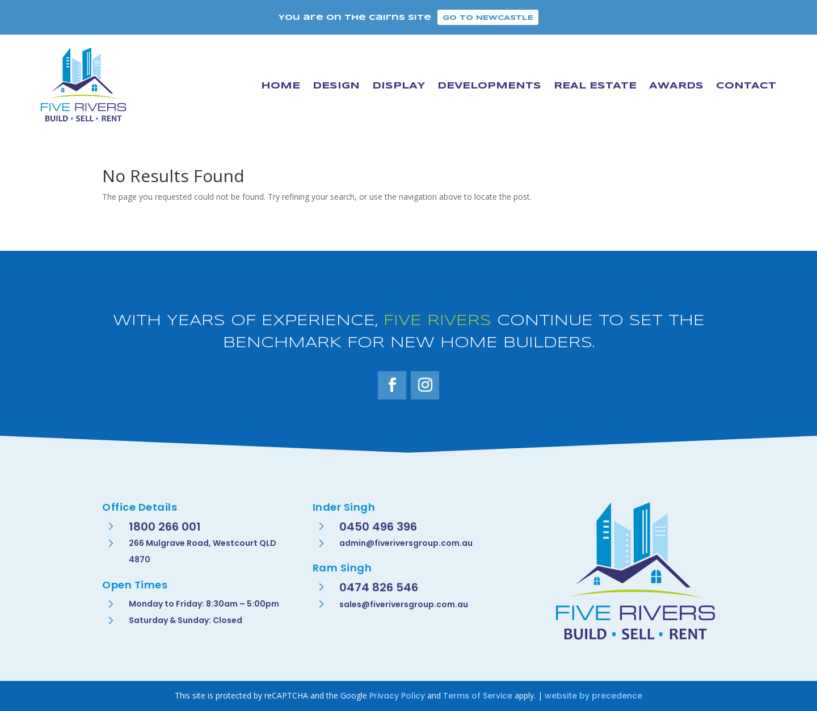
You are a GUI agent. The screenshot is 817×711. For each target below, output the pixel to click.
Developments (489, 86)
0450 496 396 (378, 527)
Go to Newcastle (488, 18)
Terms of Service (477, 695)
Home (280, 86)
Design (336, 86)
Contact (746, 86)
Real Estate (595, 86)
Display (398, 86)
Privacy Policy (397, 695)
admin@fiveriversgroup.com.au (406, 543)
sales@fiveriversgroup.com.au (403, 604)
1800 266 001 (165, 527)
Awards (676, 86)
